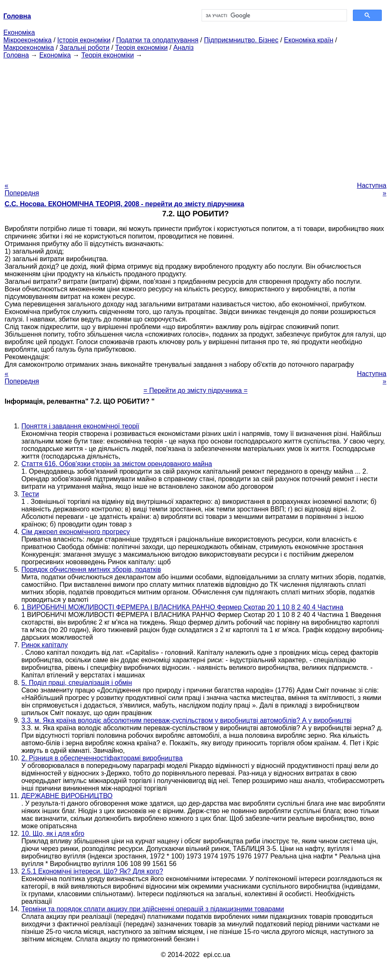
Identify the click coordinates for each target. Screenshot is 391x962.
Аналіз (183, 47)
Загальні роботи (84, 47)
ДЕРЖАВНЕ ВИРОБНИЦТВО (66, 795)
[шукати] (274, 15)
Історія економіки (84, 40)
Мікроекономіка (27, 40)
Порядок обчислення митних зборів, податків (91, 569)
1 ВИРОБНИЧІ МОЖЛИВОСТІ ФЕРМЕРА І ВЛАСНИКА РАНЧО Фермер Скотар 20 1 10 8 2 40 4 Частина (182, 607)
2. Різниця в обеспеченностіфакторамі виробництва (102, 758)
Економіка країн (309, 40)
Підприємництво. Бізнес (241, 40)
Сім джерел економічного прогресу (75, 531)
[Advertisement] (195, 117)
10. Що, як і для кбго (52, 833)
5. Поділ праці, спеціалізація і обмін (76, 682)
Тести (30, 494)
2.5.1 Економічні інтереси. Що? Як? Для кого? (92, 871)
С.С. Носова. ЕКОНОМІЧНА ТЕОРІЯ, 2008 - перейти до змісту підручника (124, 203)
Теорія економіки (141, 47)
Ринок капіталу (44, 644)
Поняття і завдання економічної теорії (80, 426)
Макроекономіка (28, 47)
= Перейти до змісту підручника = (195, 390)
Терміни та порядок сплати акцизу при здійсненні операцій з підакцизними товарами (152, 909)
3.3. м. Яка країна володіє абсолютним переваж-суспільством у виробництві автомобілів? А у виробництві (186, 720)
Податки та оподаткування (157, 40)
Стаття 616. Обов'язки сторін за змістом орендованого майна (116, 463)
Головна (16, 55)
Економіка (19, 32)
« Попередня (22, 189)
